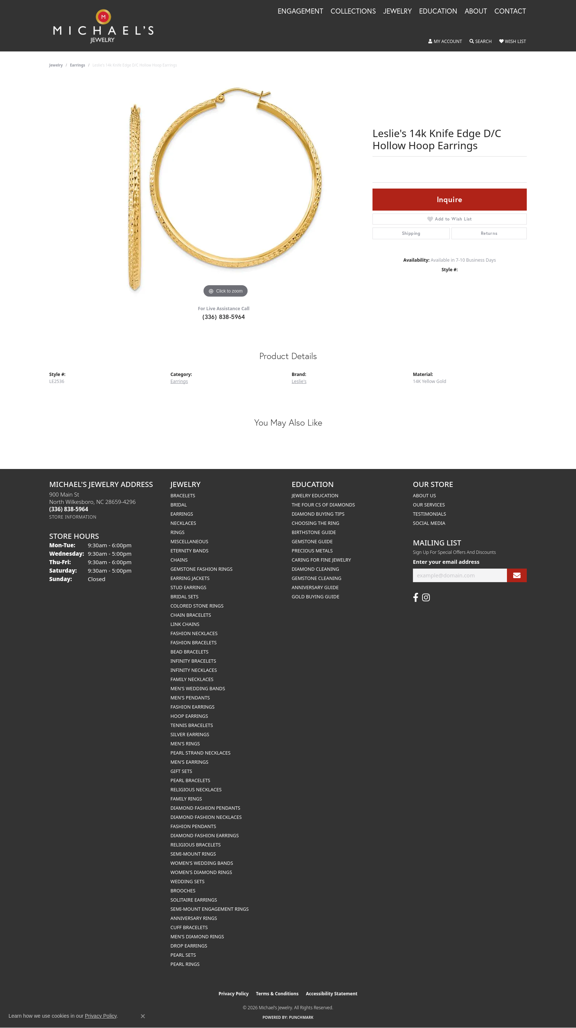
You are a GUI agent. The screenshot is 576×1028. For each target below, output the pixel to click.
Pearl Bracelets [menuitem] (190, 780)
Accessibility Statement (331, 994)
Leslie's (299, 381)
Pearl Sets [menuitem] (183, 955)
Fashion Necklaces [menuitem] (193, 633)
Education (438, 11)
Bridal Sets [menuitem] (184, 596)
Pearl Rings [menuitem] (184, 964)
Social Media (429, 523)
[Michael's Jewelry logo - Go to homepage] (106, 25)
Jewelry (397, 11)
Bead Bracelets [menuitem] (189, 651)
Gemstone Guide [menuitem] (312, 541)
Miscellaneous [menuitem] (189, 541)
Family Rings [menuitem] (186, 798)
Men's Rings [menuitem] (185, 743)
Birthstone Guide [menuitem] (314, 532)
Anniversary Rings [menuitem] (193, 918)
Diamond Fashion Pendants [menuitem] (205, 808)
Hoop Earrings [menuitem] (189, 716)
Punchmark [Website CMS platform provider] (301, 1017)
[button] (445, 41)
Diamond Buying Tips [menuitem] (318, 514)
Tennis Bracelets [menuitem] (191, 725)
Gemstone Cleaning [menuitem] (316, 578)
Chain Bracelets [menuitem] (190, 615)
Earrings (77, 65)
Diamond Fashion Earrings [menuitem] (204, 835)
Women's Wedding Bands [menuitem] (201, 863)
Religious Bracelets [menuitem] (195, 844)
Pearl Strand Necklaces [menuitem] (200, 752)
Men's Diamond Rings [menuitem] (197, 936)
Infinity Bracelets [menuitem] (193, 661)
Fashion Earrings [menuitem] (192, 706)
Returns (489, 233)
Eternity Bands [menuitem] (189, 550)
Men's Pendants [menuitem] (190, 697)
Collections (353, 11)
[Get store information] (73, 517)
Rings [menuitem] (177, 532)
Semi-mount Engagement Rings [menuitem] (209, 909)
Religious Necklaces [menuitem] (196, 789)
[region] (225, 189)
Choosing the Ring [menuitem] (315, 523)
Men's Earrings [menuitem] (189, 762)
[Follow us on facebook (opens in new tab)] (415, 597)
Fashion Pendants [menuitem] (193, 826)
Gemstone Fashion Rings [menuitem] (201, 569)
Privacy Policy (234, 994)
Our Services (429, 504)
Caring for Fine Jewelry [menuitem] (321, 559)
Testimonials (429, 514)
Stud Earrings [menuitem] (188, 587)
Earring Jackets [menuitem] (190, 578)
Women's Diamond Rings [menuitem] (201, 872)
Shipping (411, 233)
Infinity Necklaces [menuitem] (193, 670)
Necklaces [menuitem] (183, 523)
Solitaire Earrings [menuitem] (193, 899)
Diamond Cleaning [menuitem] (315, 569)
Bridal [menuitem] (178, 504)
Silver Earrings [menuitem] (189, 734)
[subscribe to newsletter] (517, 575)
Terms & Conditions (277, 994)
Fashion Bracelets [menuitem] (193, 642)
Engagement (300, 11)
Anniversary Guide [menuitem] (315, 587)
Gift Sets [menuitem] (181, 771)
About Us (424, 495)
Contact (510, 11)
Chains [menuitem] (179, 559)
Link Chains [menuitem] (184, 624)
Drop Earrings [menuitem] (188, 945)
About (476, 11)
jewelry (56, 65)
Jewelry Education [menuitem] (315, 495)
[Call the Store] (68, 509)
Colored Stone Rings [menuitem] (196, 605)
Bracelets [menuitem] (182, 495)
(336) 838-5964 (223, 316)
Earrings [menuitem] (181, 514)
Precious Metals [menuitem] (312, 550)
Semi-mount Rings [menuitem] (193, 853)
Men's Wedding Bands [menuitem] (197, 688)
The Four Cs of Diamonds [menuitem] (323, 504)
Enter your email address (446, 561)
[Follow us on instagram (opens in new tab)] (426, 597)
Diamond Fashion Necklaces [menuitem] (206, 817)
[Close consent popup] (143, 1016)
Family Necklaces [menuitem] (191, 679)
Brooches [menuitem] (182, 890)
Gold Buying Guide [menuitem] (315, 596)
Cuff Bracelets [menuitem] (189, 927)
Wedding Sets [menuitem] (187, 881)
